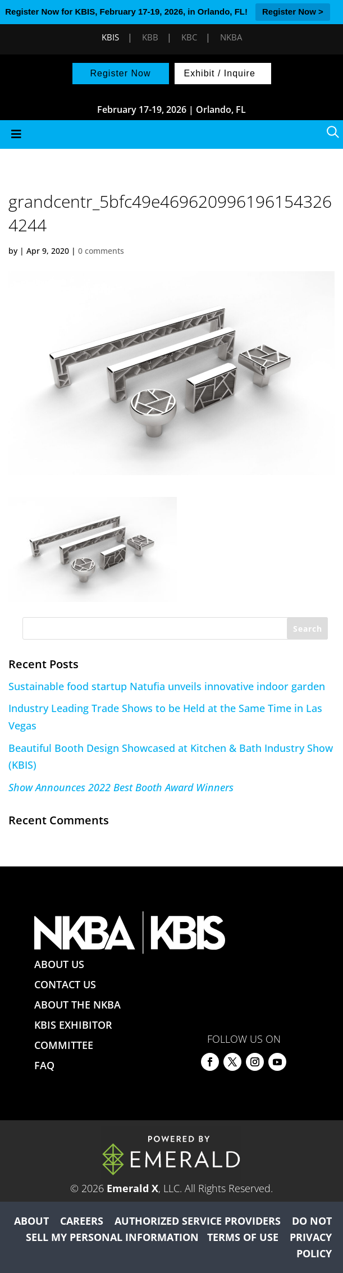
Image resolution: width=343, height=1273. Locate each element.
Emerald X (132, 1188)
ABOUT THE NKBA (77, 1004)
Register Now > (292, 11)
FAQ (44, 1065)
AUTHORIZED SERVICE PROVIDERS (198, 1221)
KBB (150, 37)
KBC (189, 37)
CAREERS (81, 1221)
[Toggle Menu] (171, 134)
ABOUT (31, 1221)
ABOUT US (59, 964)
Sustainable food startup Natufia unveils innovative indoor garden (166, 686)
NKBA (231, 37)
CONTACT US (65, 984)
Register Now (120, 73)
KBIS (110, 37)
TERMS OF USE (242, 1237)
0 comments (101, 250)
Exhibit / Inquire (219, 73)
